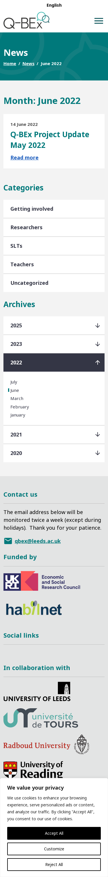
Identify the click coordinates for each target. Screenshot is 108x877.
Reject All (54, 864)
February (19, 407)
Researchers (26, 227)
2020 (16, 452)
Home (9, 63)
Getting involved (31, 208)
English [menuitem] (54, 5)
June (14, 390)
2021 (16, 434)
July (13, 382)
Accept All (54, 833)
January (17, 415)
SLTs (16, 245)
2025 (16, 325)
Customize (54, 849)
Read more (24, 157)
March (16, 398)
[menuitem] (54, 5)
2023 (16, 343)
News (28, 63)
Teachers (22, 264)
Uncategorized (29, 282)
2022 (16, 362)
